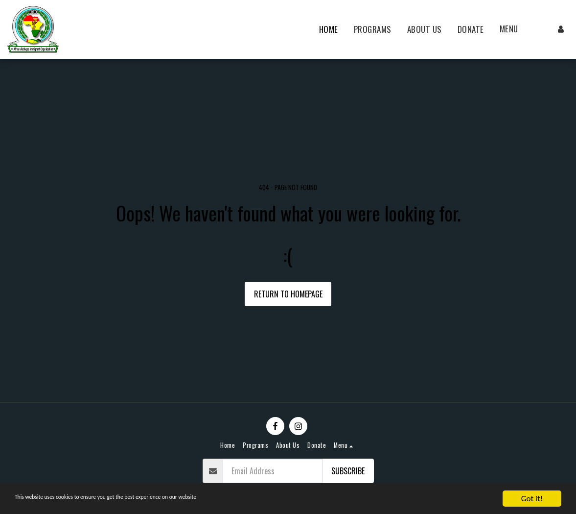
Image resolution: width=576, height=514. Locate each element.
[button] (514, 29)
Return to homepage (288, 294)
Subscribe (348, 471)
